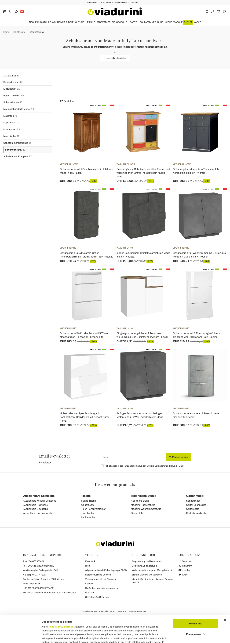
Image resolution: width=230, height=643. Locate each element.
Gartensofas (192, 509)
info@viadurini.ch (31, 583)
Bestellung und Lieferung (144, 566)
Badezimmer (103, 22)
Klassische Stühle (140, 500)
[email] (132, 457)
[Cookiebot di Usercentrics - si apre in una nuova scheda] (21, 636)
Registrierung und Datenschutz (147, 561)
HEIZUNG (90, 22)
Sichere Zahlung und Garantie (147, 575)
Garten (134, 22)
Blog (87, 566)
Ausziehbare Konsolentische (38, 513)
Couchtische (88, 505)
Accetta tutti (195, 598)
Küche (168, 22)
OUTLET (188, 22)
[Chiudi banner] (225, 595)
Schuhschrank (36, 32)
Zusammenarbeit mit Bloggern (100, 579)
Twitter (184, 575)
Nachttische (11, 136)
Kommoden (11, 129)
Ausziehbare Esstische (39, 495)
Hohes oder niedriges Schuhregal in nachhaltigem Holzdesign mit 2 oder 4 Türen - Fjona (85, 417)
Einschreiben (178, 457)
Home (6, 32)
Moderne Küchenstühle (143, 505)
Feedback (90, 561)
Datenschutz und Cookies (98, 575)
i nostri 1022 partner (60, 601)
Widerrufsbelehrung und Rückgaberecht (152, 570)
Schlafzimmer (148, 22)
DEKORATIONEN (120, 22)
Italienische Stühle (143, 495)
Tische (86, 495)
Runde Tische (88, 500)
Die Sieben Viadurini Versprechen (102, 588)
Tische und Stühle (40, 22)
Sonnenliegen (193, 500)
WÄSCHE (178, 22)
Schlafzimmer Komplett (17, 156)
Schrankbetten (12, 102)
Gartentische (88, 517)
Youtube (184, 570)
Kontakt (89, 583)
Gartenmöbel (195, 495)
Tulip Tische (87, 513)
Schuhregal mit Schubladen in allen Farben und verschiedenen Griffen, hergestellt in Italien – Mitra (143, 173)
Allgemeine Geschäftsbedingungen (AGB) (106, 570)
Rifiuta (195, 619)
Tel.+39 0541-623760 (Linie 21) (39, 566)
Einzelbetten (11, 89)
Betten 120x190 (13, 95)
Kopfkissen (11, 122)
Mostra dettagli (50, 636)
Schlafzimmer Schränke (17, 143)
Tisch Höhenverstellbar (93, 509)
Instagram (185, 566)
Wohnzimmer (59, 22)
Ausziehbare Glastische (35, 509)
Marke (197, 22)
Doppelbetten (13, 82)
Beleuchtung (76, 22)
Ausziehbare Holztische (35, 505)
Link (181, 466)
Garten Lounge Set (196, 505)
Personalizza (195, 608)
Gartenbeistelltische (196, 513)
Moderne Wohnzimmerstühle (146, 509)
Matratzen (10, 116)
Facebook (185, 561)
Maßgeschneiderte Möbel (19, 109)
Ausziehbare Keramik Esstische (39, 500)
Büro (160, 22)
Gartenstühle (137, 513)
